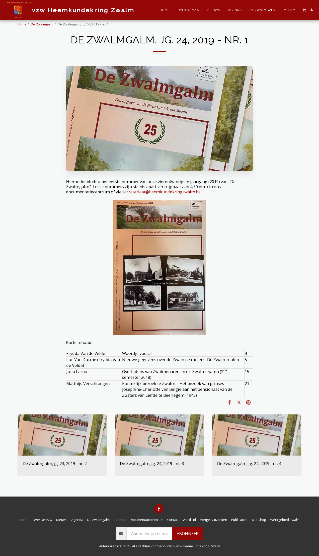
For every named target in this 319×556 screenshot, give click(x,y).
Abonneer (187, 533)
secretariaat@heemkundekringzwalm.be (161, 192)
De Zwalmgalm (42, 24)
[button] (304, 9)
